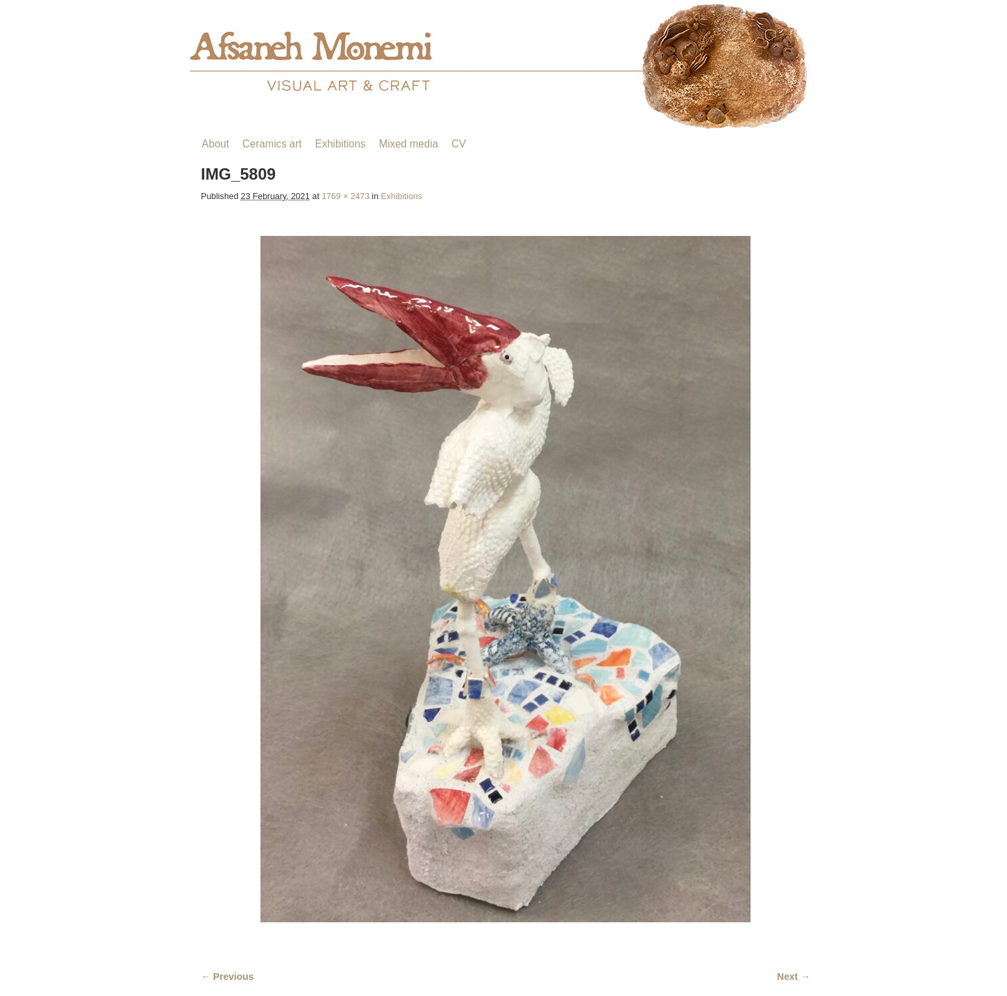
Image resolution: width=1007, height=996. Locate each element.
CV (458, 143)
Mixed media (408, 143)
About (215, 143)
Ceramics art (271, 143)
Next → (793, 976)
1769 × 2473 (346, 196)
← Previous (227, 976)
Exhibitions (340, 143)
